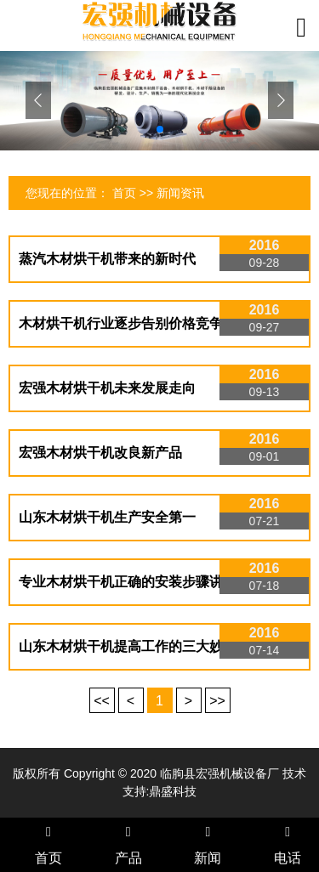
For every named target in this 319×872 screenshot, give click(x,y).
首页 (124, 193)
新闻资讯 (180, 193)
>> (217, 701)
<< (102, 701)
